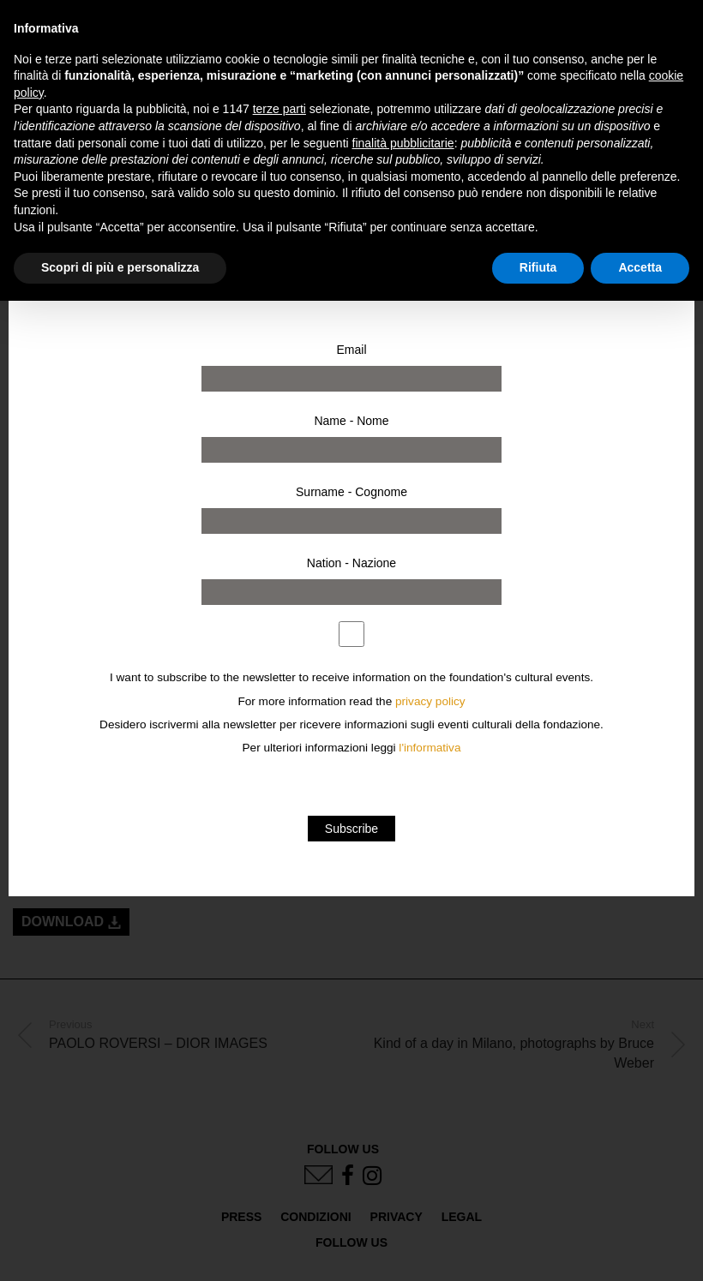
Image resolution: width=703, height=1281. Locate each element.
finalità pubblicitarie (403, 143)
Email (351, 349)
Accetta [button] (640, 267)
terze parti (279, 109)
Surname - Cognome (351, 492)
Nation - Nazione (351, 563)
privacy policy (430, 701)
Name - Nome (351, 421)
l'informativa (429, 747)
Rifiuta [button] (538, 267)
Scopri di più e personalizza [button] (120, 267)
